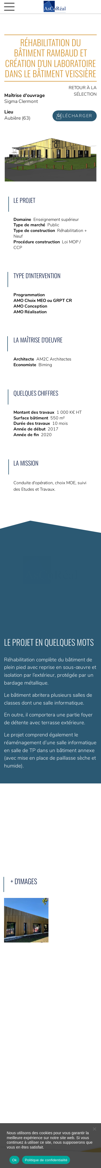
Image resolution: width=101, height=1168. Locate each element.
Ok (14, 1160)
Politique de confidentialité (46, 1160)
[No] (94, 1129)
